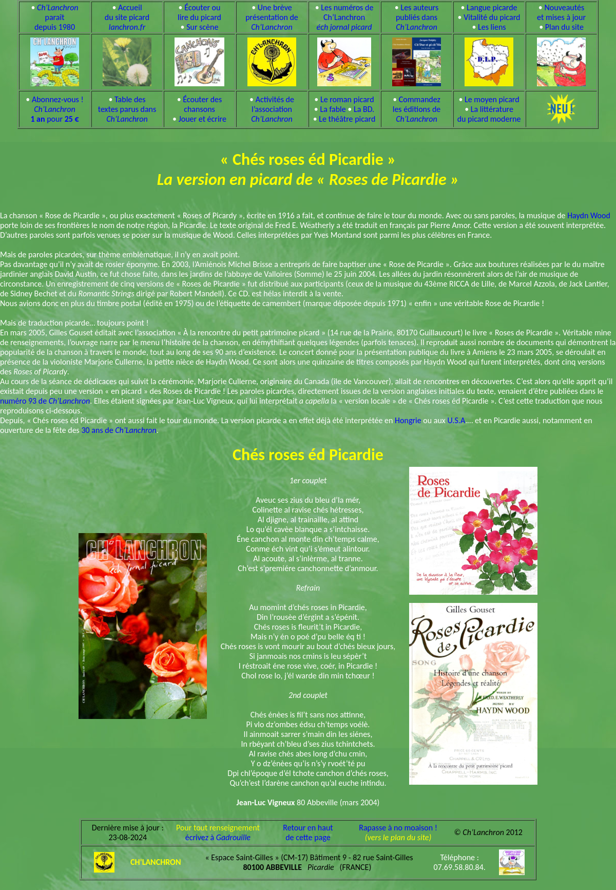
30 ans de (118, 430)
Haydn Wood (588, 215)
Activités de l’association (272, 109)
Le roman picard (347, 99)
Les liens (492, 27)
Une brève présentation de (271, 17)
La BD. (364, 109)
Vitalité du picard (492, 17)
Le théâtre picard (347, 119)
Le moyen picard (492, 99)
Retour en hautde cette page (308, 832)
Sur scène (202, 27)
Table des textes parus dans (127, 109)
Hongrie (408, 420)
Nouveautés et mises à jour (561, 12)
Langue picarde (492, 7)
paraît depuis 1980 (56, 17)
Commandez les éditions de (417, 109)
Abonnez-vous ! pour (56, 109)
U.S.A (456, 420)
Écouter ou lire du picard (199, 12)
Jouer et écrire (202, 119)
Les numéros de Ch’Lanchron (345, 17)
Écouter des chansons (202, 104)
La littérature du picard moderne (489, 114)
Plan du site (564, 27)
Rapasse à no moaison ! (398, 827)
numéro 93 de (45, 401)
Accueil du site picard (127, 17)
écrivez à (218, 837)
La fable (332, 109)
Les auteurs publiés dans (417, 17)
